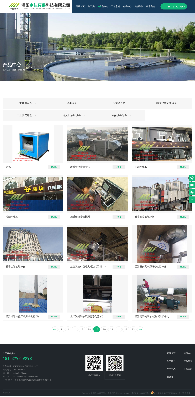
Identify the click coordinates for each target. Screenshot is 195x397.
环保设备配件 (121, 115)
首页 (14, 70)
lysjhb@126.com (20, 374)
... (73, 330)
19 (96, 330)
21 (111, 330)
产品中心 (103, 6)
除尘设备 (74, 103)
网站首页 (80, 6)
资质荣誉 (139, 6)
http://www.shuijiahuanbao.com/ (26, 377)
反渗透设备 (121, 103)
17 (80, 330)
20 (104, 330)
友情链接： (7, 393)
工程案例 (115, 6)
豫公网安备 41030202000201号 (167, 394)
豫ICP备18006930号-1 (140, 394)
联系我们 (150, 6)
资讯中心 (127, 6)
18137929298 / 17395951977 (25, 367)
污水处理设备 (26, 103)
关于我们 (92, 6)
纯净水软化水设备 (168, 103)
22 (126, 330)
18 (88, 330)
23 (134, 330)
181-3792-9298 (176, 6)
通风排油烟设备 (74, 115)
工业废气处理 (26, 115)
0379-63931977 (19, 370)
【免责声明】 (186, 394)
